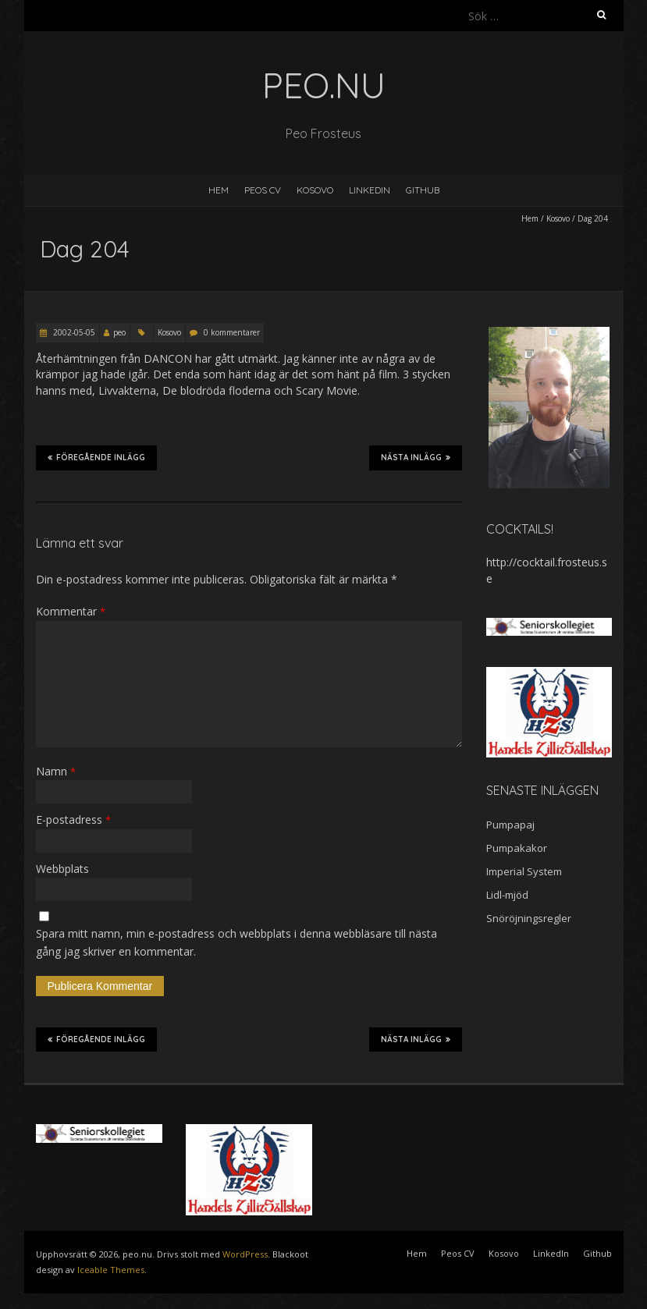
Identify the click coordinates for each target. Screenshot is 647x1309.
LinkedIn (369, 190)
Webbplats (62, 868)
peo (119, 332)
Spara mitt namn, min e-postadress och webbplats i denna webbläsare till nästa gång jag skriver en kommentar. (236, 942)
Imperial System (524, 871)
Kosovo (315, 190)
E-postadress (73, 819)
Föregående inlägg (96, 457)
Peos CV (262, 190)
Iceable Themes (110, 1269)
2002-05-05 (73, 332)
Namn (56, 771)
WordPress (245, 1254)
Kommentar (70, 611)
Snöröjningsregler (528, 918)
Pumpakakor (516, 848)
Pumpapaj (510, 825)
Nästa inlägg (415, 457)
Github (422, 190)
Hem (218, 190)
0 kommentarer (232, 332)
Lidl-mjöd (507, 895)
